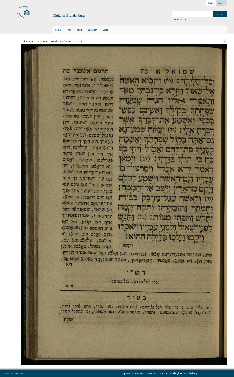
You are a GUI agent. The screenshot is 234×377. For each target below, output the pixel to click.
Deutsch (221, 3)
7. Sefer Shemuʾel (49, 41)
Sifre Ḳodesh (29, 41)
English (211, 3)
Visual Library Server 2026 (14, 373)
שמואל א (67, 41)
